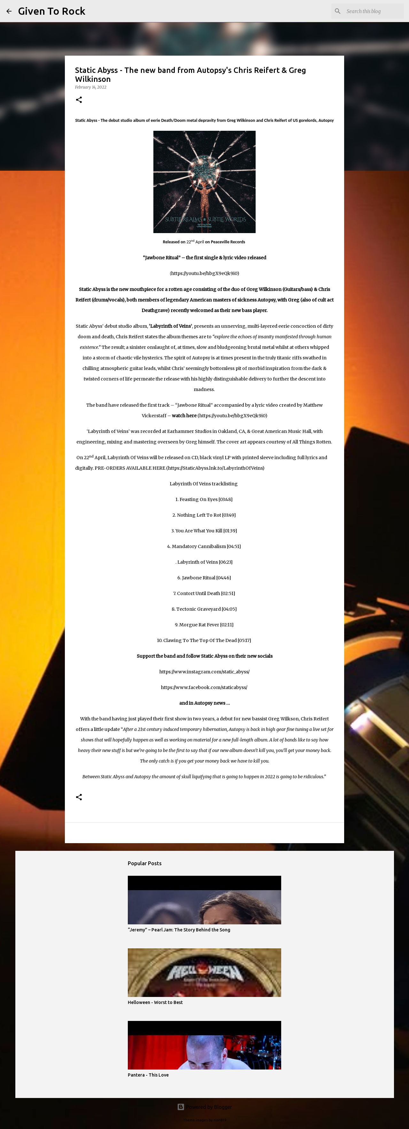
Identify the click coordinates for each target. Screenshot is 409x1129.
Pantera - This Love (148, 1075)
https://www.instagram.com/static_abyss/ (204, 672)
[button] (79, 100)
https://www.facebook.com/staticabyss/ (204, 687)
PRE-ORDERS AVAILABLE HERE (130, 468)
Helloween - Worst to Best (155, 1002)
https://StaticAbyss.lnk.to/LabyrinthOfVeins (215, 468)
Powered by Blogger (204, 1107)
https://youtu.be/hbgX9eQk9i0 (204, 273)
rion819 (220, 1120)
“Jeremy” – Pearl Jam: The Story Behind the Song (179, 929)
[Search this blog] (370, 11)
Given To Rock (51, 11)
